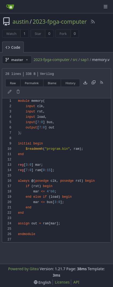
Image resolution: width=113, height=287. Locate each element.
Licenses (62, 282)
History (70, 83)
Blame (52, 83)
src (75, 59)
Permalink (32, 83)
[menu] (42, 282)
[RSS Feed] (92, 21)
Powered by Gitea (23, 268)
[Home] (10, 6)
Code (13, 47)
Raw (13, 83)
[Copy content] (94, 82)
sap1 (85, 59)
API (76, 282)
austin (21, 21)
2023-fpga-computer (60, 21)
